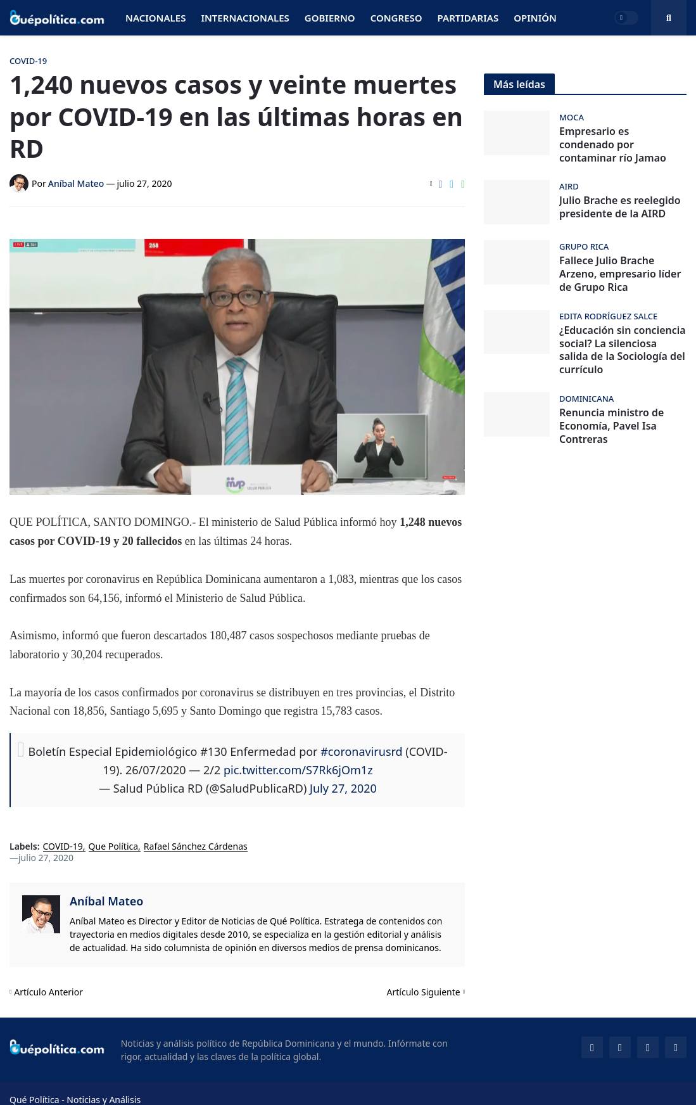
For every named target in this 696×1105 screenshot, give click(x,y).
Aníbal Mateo (106, 901)
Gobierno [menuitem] (330, 17)
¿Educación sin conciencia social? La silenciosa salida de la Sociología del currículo (622, 350)
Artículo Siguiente (423, 992)
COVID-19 (63, 847)
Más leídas (519, 84)
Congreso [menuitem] (396, 17)
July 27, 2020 (343, 788)
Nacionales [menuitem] (155, 17)
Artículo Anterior (48, 992)
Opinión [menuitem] (535, 17)
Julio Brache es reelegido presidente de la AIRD (620, 207)
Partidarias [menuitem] (468, 17)
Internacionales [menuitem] (245, 17)
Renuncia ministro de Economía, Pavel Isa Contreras (611, 425)
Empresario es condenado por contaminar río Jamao (612, 144)
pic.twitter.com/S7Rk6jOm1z (298, 769)
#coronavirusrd (361, 751)
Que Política (114, 847)
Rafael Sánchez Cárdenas (196, 847)
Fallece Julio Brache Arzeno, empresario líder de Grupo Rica (620, 273)
